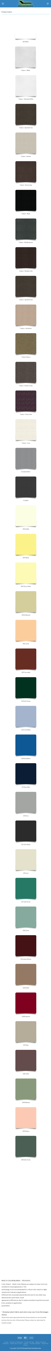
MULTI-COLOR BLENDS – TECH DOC (16, 1280)
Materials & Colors (16, 1343)
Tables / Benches (40, 1342)
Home (6, 1342)
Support (26, 1343)
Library (26, 1345)
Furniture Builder (35, 1343)
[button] (3, 3)
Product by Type (29, 1342)
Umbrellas (6, 1343)
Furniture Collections (16, 1342)
